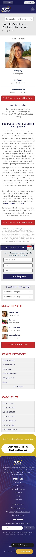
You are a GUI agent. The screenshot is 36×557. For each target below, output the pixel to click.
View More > (18, 387)
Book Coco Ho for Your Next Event (18, 98)
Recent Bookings (18, 486)
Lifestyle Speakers (8, 378)
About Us (18, 482)
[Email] (12, 528)
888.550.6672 (19, 515)
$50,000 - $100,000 (9, 421)
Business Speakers (8, 360)
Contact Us (18, 499)
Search (4, 31)
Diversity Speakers (9, 365)
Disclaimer (7, 551)
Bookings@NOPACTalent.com (19, 512)
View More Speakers (18, 345)
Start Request (18, 276)
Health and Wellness (9, 373)
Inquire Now (24, 551)
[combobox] (18, 292)
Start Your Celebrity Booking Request (18, 448)
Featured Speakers (18, 489)
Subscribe (29, 528)
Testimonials (18, 492)
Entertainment (7, 369)
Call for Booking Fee (18, 83)
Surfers (15, 74)
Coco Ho (11, 31)
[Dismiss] (16, 549)
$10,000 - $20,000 (8, 408)
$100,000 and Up (8, 425)
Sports (20, 74)
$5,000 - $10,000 (8, 403)
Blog (18, 496)
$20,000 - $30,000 (8, 412)
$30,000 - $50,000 (8, 416)
